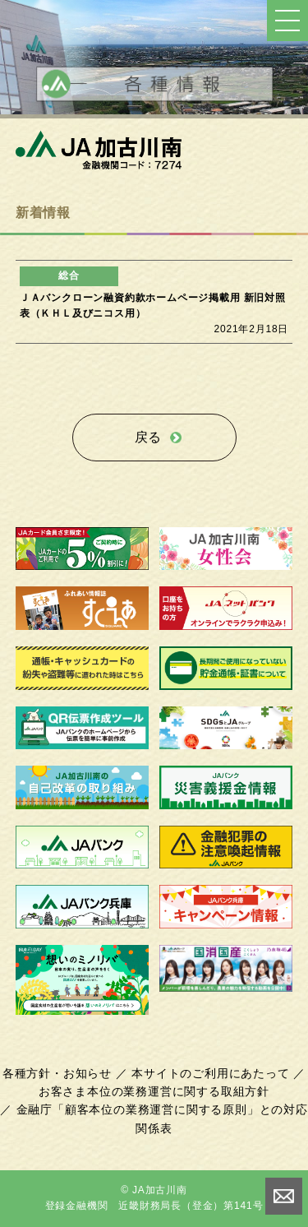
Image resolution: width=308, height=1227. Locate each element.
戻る (149, 437)
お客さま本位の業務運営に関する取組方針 (154, 1091)
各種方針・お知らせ (57, 1073)
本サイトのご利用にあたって (210, 1073)
